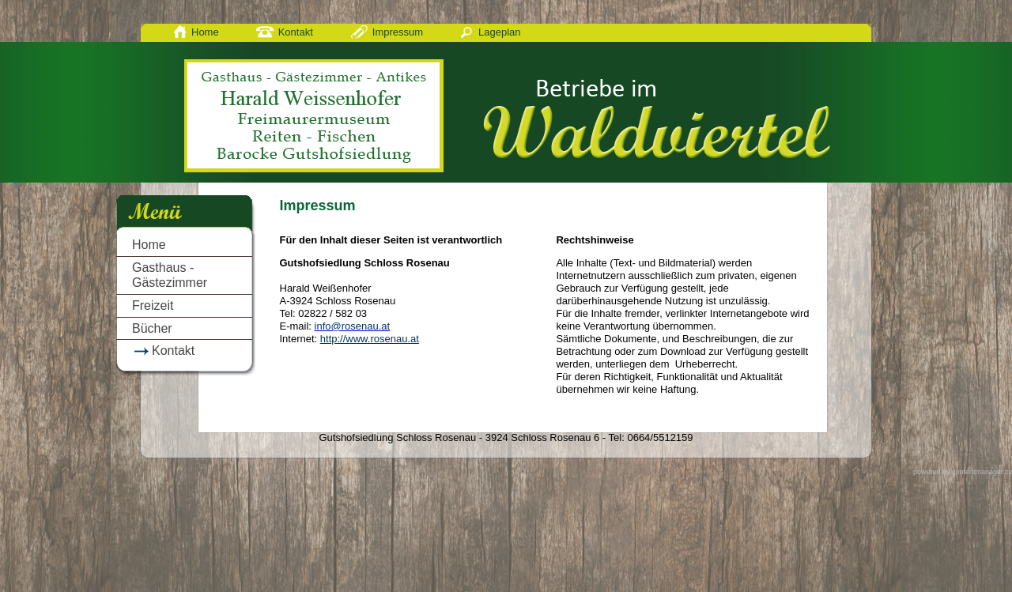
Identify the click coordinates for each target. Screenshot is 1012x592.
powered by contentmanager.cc (962, 472)
